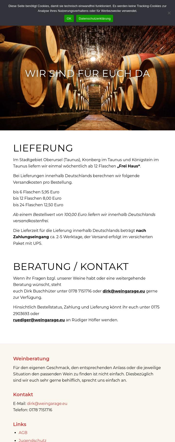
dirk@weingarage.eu (47, 403)
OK (69, 18)
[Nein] (169, 12)
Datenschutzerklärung (94, 18)
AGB (23, 432)
